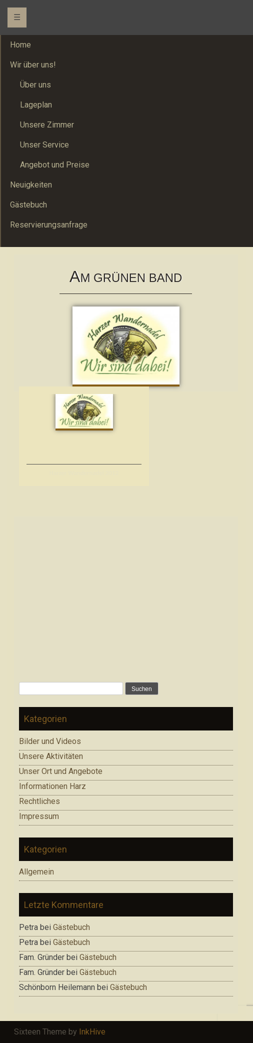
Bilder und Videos (50, 741)
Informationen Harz (52, 786)
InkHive (92, 1031)
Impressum (39, 816)
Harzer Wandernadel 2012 (84, 472)
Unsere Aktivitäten (51, 756)
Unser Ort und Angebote (60, 771)
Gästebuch (71, 927)
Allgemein (36, 871)
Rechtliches (39, 801)
